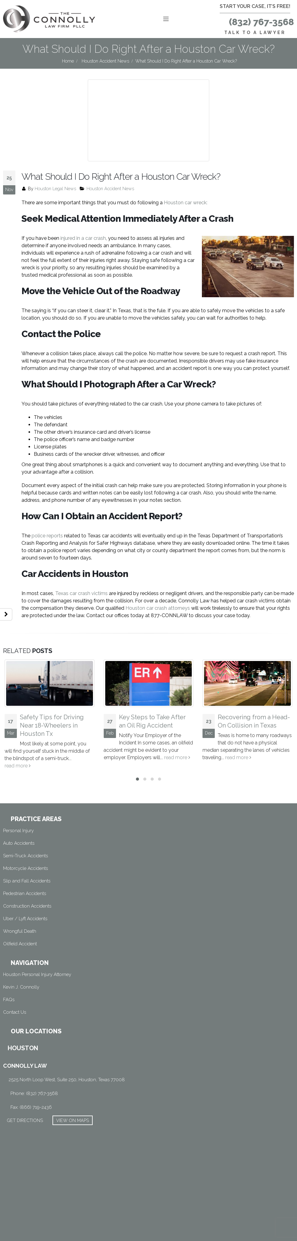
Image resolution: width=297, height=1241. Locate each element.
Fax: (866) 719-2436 (31, 1090)
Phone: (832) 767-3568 (34, 1076)
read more (18, 749)
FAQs (8, 982)
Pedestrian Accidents (24, 876)
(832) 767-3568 (261, 22)
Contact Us (14, 995)
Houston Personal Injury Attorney (37, 957)
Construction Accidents (27, 889)
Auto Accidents (18, 826)
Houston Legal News (55, 171)
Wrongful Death (19, 914)
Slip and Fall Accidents (26, 863)
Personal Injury (18, 813)
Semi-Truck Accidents (25, 838)
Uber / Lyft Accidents (25, 901)
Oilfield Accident (20, 926)
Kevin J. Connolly (21, 970)
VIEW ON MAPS (72, 1103)
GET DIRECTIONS (25, 1103)
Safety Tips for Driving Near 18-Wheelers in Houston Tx (52, 708)
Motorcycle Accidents (25, 851)
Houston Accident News (110, 171)
